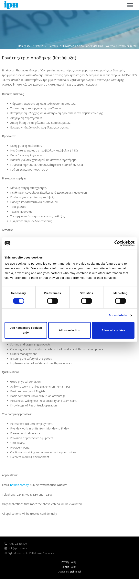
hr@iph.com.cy (19, 485)
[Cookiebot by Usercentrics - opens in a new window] (117, 243)
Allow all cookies (113, 330)
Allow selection (69, 330)
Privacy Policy (68, 562)
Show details (118, 315)
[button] (130, 5)
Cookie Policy (68, 567)
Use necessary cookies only (25, 330)
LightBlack (75, 571)
